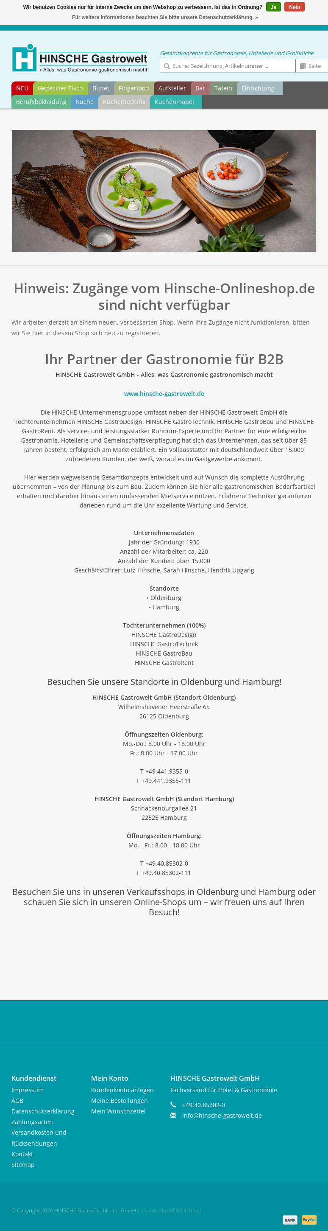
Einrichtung (258, 88)
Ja (273, 7)
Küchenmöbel (174, 102)
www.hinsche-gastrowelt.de (164, 394)
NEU (22, 88)
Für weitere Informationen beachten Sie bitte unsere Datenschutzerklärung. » (165, 17)
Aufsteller (172, 88)
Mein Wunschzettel (118, 1111)
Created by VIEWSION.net (171, 1210)
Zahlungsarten (32, 1122)
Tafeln (223, 88)
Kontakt (22, 1154)
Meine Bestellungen (119, 1100)
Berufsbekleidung (41, 102)
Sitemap (23, 1165)
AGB (17, 1100)
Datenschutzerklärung (43, 1111)
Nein (294, 7)
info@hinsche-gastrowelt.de (222, 1115)
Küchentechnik (124, 102)
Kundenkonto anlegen (122, 1090)
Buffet (100, 88)
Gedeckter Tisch (60, 88)
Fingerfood (134, 88)
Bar (200, 88)
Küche (85, 102)
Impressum (27, 1090)
